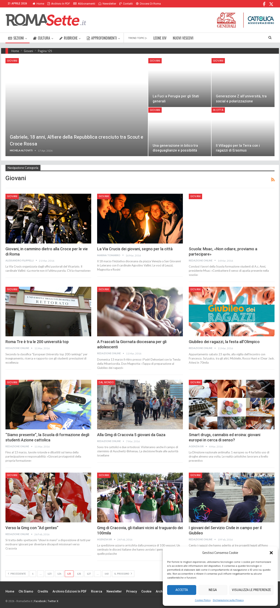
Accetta (181, 590)
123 (49, 573)
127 (89, 573)
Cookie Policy (203, 600)
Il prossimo (123, 573)
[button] (271, 553)
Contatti (126, 3)
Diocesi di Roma (148, 3)
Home (38, 3)
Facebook (40, 601)
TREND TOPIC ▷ (137, 38)
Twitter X (53, 601)
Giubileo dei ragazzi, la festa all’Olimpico (224, 341)
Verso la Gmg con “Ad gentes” (31, 527)
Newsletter (107, 3)
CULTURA (41, 38)
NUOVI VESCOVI (183, 38)
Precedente (17, 573)
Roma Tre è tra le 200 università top (37, 341)
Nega (213, 590)
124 (59, 573)
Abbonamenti (84, 3)
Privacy (131, 591)
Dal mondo (106, 382)
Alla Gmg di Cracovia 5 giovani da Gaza (131, 434)
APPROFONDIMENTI (102, 38)
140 (106, 573)
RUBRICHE (68, 38)
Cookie (146, 591)
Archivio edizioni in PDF (69, 591)
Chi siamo (26, 591)
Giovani (12, 60)
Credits (43, 591)
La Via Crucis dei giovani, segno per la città (135, 249)
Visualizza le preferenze (251, 590)
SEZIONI (16, 38)
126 (79, 573)
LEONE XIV (159, 38)
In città (218, 110)
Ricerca (96, 591)
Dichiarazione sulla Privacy (228, 600)
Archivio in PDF (58, 3)
